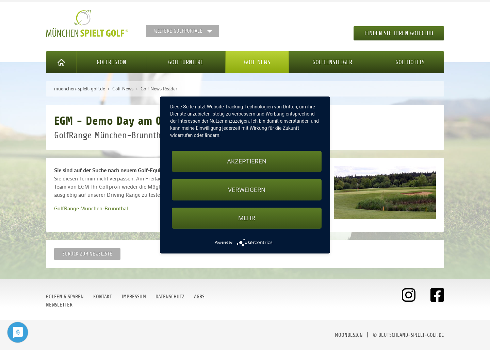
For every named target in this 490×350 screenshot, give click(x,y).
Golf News (257, 62)
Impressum (133, 297)
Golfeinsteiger (332, 62)
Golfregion (111, 62)
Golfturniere (185, 62)
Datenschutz (170, 297)
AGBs (199, 297)
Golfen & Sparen (65, 297)
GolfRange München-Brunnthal (91, 208)
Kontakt (102, 297)
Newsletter (59, 305)
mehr (246, 218)
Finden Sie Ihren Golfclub (398, 33)
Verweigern (246, 189)
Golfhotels (410, 62)
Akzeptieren (246, 161)
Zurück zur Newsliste (87, 254)
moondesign (349, 335)
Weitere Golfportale (178, 31)
